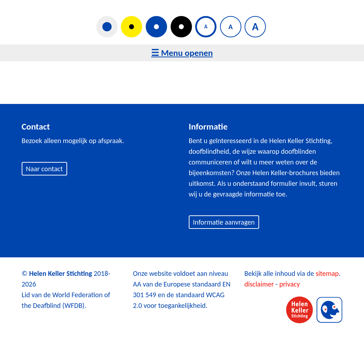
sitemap (327, 273)
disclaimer (259, 284)
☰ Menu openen (182, 52)
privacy (289, 284)
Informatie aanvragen (224, 222)
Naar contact (44, 168)
